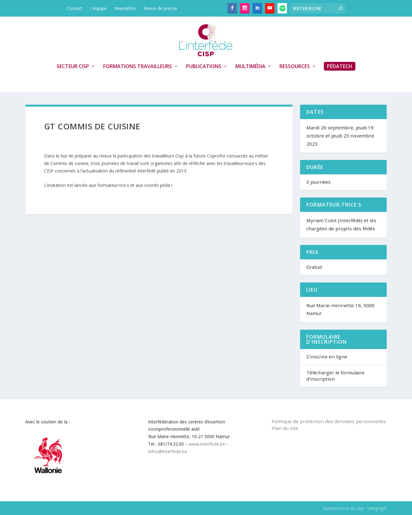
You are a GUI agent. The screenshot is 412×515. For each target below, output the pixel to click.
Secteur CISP (73, 66)
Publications (203, 66)
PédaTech (339, 66)
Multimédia (250, 66)
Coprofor (216, 156)
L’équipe (98, 8)
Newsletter (125, 8)
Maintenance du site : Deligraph (355, 508)
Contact (75, 8)
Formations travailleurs (137, 66)
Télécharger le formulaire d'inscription (335, 375)
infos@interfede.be (167, 451)
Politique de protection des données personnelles (329, 421)
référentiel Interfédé (135, 171)
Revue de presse (160, 8)
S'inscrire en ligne (326, 356)
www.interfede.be (207, 444)
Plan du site (285, 428)
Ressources (294, 66)
